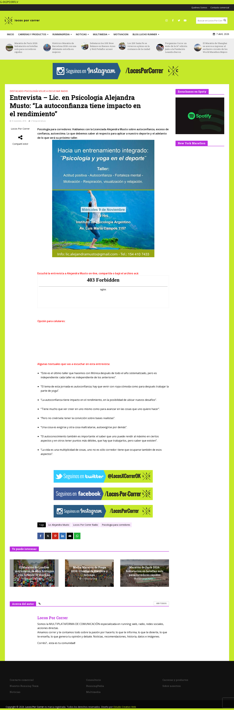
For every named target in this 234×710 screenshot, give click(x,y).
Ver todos (161, 603)
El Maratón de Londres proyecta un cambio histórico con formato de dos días (34, 571)
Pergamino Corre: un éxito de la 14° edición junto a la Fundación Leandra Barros (176, 47)
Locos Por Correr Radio (85, 524)
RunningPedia (61, 34)
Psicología (31, 91)
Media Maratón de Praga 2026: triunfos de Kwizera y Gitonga (89, 571)
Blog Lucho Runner (145, 34)
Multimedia (100, 34)
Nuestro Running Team (24, 686)
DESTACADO (17, 91)
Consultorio (93, 679)
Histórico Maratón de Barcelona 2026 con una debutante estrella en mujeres (64, 47)
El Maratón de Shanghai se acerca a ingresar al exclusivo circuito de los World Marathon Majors (215, 47)
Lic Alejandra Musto (58, 524)
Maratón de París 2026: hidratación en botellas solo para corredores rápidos (26, 47)
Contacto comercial (219, 7)
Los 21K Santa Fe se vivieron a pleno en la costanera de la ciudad (138, 46)
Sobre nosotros (171, 686)
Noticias (81, 34)
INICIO (10, 34)
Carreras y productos (32, 34)
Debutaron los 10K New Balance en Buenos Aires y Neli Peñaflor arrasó (102, 46)
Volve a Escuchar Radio (53, 91)
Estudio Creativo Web (124, 706)
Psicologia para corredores (116, 524)
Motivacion (121, 34)
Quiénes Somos (199, 7)
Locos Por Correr (20, 128)
